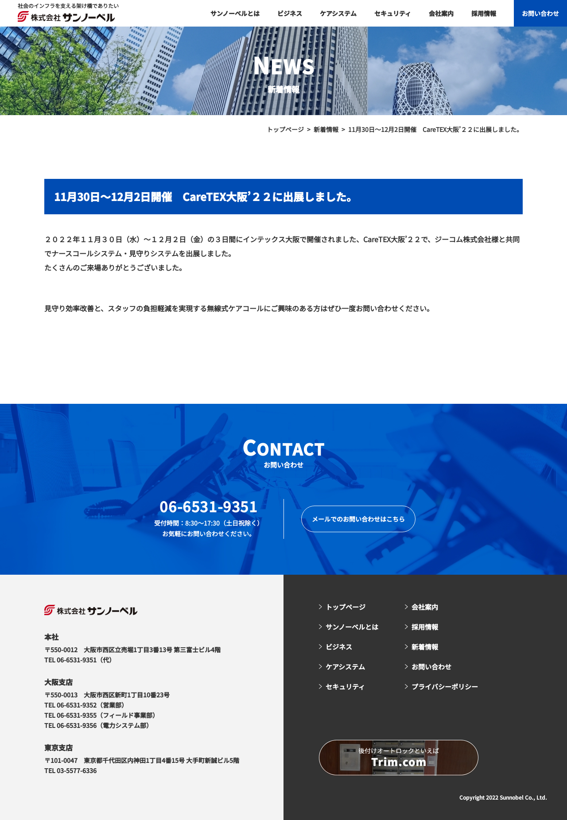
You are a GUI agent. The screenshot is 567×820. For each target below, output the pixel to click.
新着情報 (425, 646)
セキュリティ (392, 13)
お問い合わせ (540, 13)
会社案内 (441, 13)
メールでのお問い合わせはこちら (358, 518)
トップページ (345, 606)
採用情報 (483, 13)
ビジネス (289, 13)
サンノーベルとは (235, 13)
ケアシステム (338, 13)
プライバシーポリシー (445, 686)
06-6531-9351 (208, 506)
